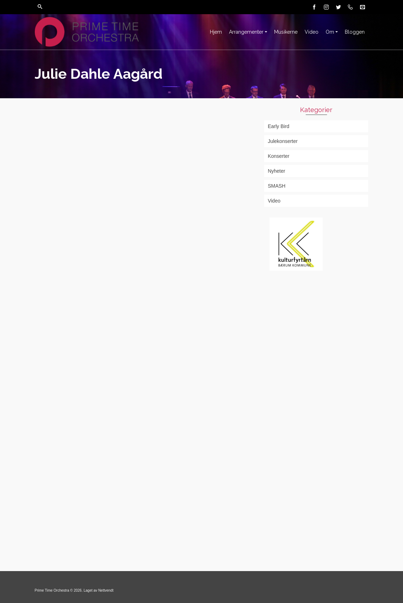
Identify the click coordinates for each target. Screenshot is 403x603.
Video (274, 201)
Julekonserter (283, 141)
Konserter (278, 156)
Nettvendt (106, 590)
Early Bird (278, 126)
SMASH (276, 186)
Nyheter (276, 171)
